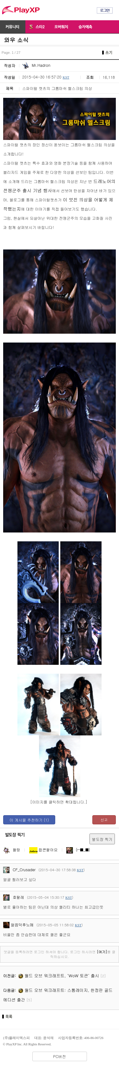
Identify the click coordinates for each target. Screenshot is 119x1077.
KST (66, 77)
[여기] (102, 951)
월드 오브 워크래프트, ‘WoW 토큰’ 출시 (58, 976)
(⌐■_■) (78, 849)
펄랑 (11, 849)
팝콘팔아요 (43, 849)
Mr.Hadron (36, 65)
